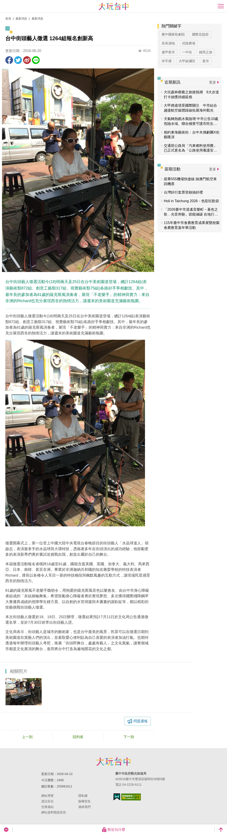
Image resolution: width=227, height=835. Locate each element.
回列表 (78, 737)
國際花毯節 (200, 34)
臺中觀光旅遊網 (114, 6)
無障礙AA (131, 797)
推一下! (18, 60)
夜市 (205, 61)
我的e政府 (117, 796)
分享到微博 (27, 60)
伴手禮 (167, 61)
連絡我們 (84, 807)
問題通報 (140, 721)
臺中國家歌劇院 (173, 34)
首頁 (8, 18)
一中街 (187, 52)
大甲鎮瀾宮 (187, 61)
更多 (212, 82)
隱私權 (83, 795)
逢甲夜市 (168, 52)
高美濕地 (168, 43)
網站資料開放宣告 (53, 812)
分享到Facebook (9, 60)
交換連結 (47, 807)
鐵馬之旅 (205, 52)
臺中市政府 (113, 761)
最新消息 (37, 18)
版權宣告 (84, 801)
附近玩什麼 (113, 829)
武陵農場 (188, 43)
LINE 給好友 (36, 60)
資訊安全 (47, 801)
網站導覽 (47, 795)
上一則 (27, 737)
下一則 (128, 737)
